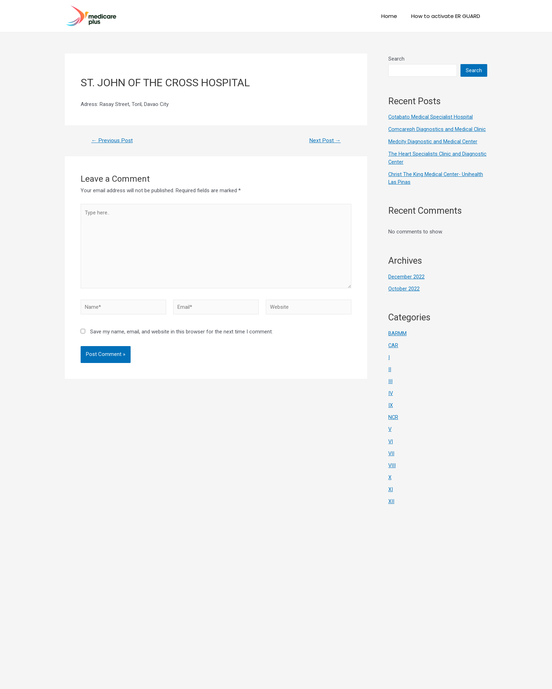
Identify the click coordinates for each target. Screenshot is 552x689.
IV (390, 392)
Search (396, 59)
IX (390, 403)
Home (394, 16)
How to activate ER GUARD (447, 16)
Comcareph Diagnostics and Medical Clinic (437, 129)
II (389, 368)
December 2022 (406, 276)
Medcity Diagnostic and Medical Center (433, 141)
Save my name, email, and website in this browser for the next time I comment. (181, 334)
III (390, 380)
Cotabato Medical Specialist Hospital (430, 117)
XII (391, 498)
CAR (393, 344)
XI (390, 487)
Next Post (324, 140)
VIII (392, 463)
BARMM (397, 332)
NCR (393, 415)
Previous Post (113, 140)
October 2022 (404, 288)
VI (390, 439)
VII (391, 451)
